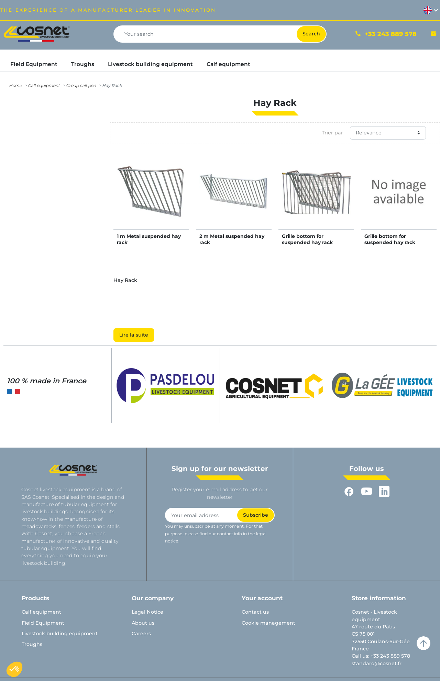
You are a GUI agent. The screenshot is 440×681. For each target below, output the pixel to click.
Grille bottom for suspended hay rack (307, 239)
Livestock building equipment (60, 633)
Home (15, 85)
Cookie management (268, 623)
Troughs (32, 644)
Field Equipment (43, 623)
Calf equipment (44, 85)
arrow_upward (423, 643)
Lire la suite (133, 335)
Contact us (255, 612)
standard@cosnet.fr (377, 663)
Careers (141, 633)
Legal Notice (147, 612)
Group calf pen (81, 85)
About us (143, 623)
